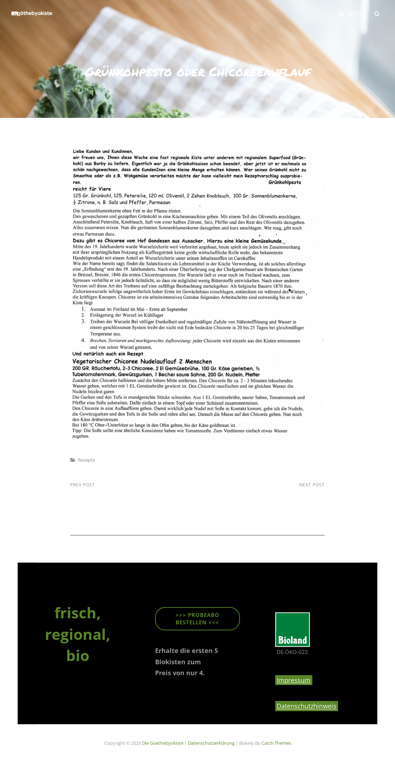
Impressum (294, 680)
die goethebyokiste (162, 743)
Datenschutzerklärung (211, 743)
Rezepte (86, 460)
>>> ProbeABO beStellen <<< (197, 618)
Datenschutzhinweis (306, 706)
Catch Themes (276, 743)
